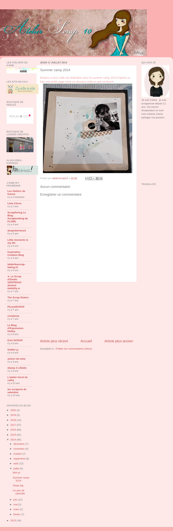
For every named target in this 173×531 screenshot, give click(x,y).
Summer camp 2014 (21, 479)
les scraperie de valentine (16, 391)
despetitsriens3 (16, 230)
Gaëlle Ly (13, 349)
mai (15, 504)
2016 (13, 429)
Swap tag (18, 485)
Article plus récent (54, 341)
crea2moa (13, 316)
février (17, 514)
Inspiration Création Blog (15, 253)
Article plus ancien (119, 341)
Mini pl (16, 472)
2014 (13, 439)
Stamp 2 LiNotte (17, 367)
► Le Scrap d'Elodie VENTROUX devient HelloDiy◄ (14, 282)
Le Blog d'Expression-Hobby (15, 328)
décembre (19, 443)
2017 (13, 424)
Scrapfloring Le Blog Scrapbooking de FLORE (17, 217)
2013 (13, 520)
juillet (16, 468)
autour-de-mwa (16, 358)
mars (16, 509)
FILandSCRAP (16, 306)
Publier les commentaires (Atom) (74, 348)
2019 (13, 415)
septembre (19, 458)
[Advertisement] (153, 136)
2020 (13, 410)
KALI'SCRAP (15, 340)
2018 (13, 420)
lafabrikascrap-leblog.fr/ (16, 266)
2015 (13, 434)
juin (15, 499)
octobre (18, 453)
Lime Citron (14, 203)
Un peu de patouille (19, 492)
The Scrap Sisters (18, 297)
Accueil (86, 341)
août (16, 463)
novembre (19, 448)
